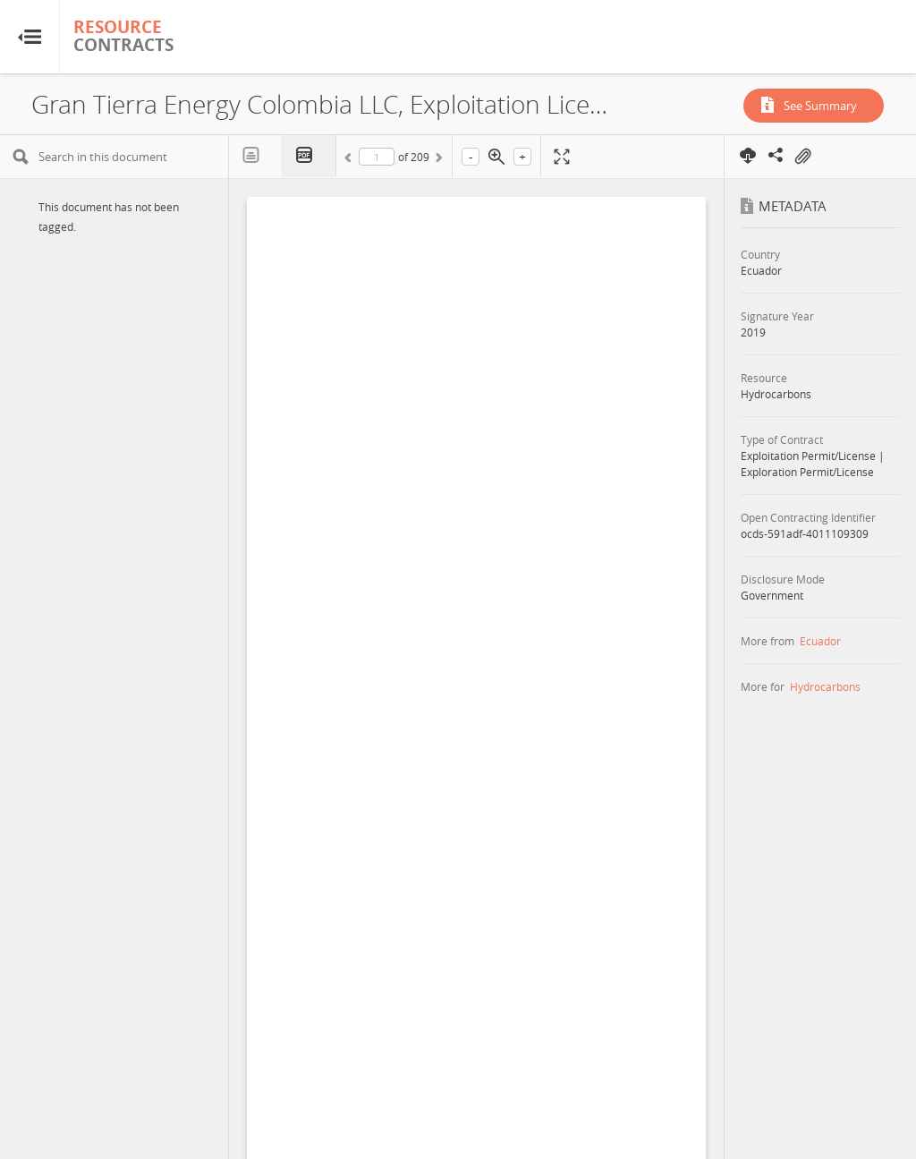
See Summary (820, 106)
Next (437, 160)
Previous (351, 160)
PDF (309, 156)
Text (256, 155)
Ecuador (820, 641)
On (802, 157)
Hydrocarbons (825, 686)
